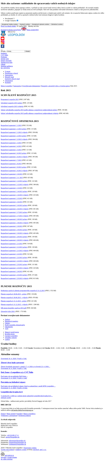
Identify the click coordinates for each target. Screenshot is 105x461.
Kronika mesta (10, 334)
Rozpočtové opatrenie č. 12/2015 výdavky (15, 184)
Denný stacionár (6, 60)
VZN (6, 328)
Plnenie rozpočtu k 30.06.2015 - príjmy (14, 294)
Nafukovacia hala (6, 62)
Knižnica (4, 53)
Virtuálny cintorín (11, 337)
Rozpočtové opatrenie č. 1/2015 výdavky (14, 132)
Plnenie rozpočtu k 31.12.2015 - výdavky (14, 304)
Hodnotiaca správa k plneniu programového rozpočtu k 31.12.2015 (23, 290)
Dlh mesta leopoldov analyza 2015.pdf (13, 308)
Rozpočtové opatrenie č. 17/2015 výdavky (15, 216)
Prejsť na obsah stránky (8, 26)
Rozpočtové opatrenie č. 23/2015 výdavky (15, 268)
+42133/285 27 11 (13, 435)
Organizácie (9, 81)
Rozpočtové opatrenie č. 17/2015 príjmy (14, 212)
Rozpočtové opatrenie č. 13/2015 (12, 188)
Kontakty (4, 30)
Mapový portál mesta (12, 332)
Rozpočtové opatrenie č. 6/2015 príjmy (13, 153)
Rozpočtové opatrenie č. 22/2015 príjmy (14, 257)
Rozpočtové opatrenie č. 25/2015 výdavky (15, 278)
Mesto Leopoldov (6, 86)
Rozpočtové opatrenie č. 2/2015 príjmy (13, 136)
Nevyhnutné (9, 18)
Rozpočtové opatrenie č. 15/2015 (12, 198)
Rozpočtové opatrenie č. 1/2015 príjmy (13, 129)
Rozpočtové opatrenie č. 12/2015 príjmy (14, 181)
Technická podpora (24, 415)
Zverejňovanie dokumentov (31, 86)
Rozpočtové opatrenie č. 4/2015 (11, 146)
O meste (7, 71)
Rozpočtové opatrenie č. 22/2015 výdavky (15, 261)
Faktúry (7, 323)
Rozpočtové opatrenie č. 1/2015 (11, 125)
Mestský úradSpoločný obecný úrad (12, 78)
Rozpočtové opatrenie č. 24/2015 (12, 271)
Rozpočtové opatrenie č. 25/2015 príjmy (14, 275)
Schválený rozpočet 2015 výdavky (12, 106)
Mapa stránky (31, 30)
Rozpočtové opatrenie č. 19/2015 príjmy (14, 230)
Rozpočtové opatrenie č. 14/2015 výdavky (15, 195)
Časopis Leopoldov (11, 336)
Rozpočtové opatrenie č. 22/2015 (12, 254)
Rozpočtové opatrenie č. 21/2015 (12, 244)
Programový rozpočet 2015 (10, 99)
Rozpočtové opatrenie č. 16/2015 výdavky (15, 209)
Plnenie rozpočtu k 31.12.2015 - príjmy (14, 301)
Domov (3, 414)
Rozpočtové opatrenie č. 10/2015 (12, 174)
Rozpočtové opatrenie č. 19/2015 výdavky (15, 233)
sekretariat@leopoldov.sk (17, 440)
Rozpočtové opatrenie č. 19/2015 (12, 226)
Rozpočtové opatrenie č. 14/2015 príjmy (14, 191)
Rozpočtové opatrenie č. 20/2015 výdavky (15, 240)
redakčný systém (20, 449)
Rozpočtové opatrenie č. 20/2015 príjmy (14, 237)
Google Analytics (10, 20)
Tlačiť (19, 30)
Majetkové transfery (11, 321)
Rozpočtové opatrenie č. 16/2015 (12, 202)
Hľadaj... (4, 51)
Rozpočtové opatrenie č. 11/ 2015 (12, 177)
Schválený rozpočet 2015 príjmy (11, 103)
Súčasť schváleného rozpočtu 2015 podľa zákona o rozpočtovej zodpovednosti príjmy (29, 110)
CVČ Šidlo (4, 55)
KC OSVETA (5, 68)
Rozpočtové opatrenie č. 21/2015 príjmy (14, 247)
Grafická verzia (12, 30)
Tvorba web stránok (7, 449)
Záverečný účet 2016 (8, 311)
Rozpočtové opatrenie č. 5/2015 (11, 150)
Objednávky (9, 327)
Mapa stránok (11, 414)
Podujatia (4, 57)
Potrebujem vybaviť (11, 73)
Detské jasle (5, 59)
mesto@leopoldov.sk (12, 437)
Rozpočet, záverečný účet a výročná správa (55, 86)
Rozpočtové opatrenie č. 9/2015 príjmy (13, 167)
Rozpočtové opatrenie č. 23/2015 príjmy (14, 264)
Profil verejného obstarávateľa (15, 325)
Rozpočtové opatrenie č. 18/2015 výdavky (15, 223)
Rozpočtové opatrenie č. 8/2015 (11, 164)
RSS (37, 30)
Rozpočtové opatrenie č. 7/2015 (11, 160)
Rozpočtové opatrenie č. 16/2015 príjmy (14, 205)
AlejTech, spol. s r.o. (39, 449)
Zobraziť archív (6, 398)
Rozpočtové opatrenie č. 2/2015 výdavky (14, 139)
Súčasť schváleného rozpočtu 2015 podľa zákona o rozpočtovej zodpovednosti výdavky (29, 113)
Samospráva (9, 75)
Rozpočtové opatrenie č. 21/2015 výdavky (15, 250)
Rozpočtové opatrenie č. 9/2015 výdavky (14, 170)
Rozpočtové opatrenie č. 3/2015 (11, 143)
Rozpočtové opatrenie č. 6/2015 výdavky (14, 157)
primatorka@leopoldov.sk (17, 442)
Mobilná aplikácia (7, 66)
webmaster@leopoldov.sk (17, 444)
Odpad (3, 64)
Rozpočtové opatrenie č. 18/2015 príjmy (14, 219)
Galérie (7, 339)
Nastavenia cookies (30, 448)
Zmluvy (7, 319)
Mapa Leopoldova (29, 414)
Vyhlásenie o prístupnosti (9, 415)
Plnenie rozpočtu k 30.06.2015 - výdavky (14, 297)
